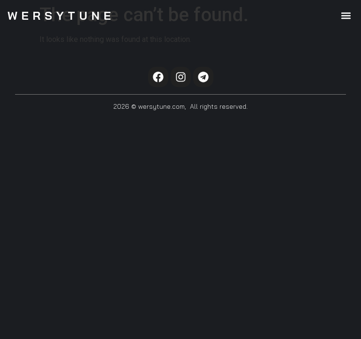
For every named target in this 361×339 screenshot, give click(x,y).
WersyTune (61, 15)
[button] (345, 15)
